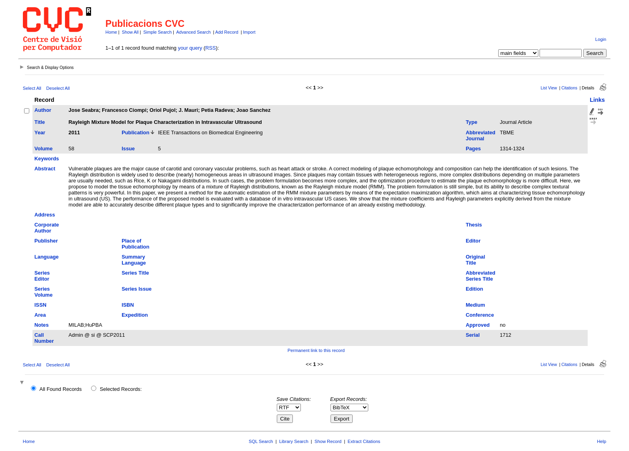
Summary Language (134, 260)
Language (46, 257)
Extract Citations (364, 441)
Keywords (46, 159)
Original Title (475, 260)
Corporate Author (46, 228)
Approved (478, 325)
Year (39, 132)
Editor (473, 241)
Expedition (135, 315)
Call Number (44, 338)
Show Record (327, 441)
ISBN (128, 305)
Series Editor (42, 276)
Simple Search (157, 32)
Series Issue (137, 289)
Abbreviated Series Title (480, 276)
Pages (473, 149)
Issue (128, 149)
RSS (210, 48)
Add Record (226, 32)
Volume (43, 149)
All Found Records (60, 389)
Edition (474, 289)
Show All (130, 32)
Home (111, 32)
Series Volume (43, 292)
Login (600, 39)
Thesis (474, 225)
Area (40, 315)
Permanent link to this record (316, 350)
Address (44, 215)
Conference (480, 315)
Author (42, 110)
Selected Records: (121, 389)
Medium (475, 305)
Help (601, 441)
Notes (41, 325)
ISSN (40, 305)
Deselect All (57, 88)
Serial (473, 335)
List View (549, 88)
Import (249, 32)
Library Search (293, 441)
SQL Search (261, 441)
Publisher (46, 241)
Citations (569, 88)
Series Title (135, 273)
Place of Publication (135, 244)
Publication (135, 132)
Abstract (44, 169)
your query (190, 48)
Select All (32, 88)
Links (597, 100)
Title (39, 122)
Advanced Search (193, 32)
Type (471, 122)
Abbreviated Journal (480, 135)
